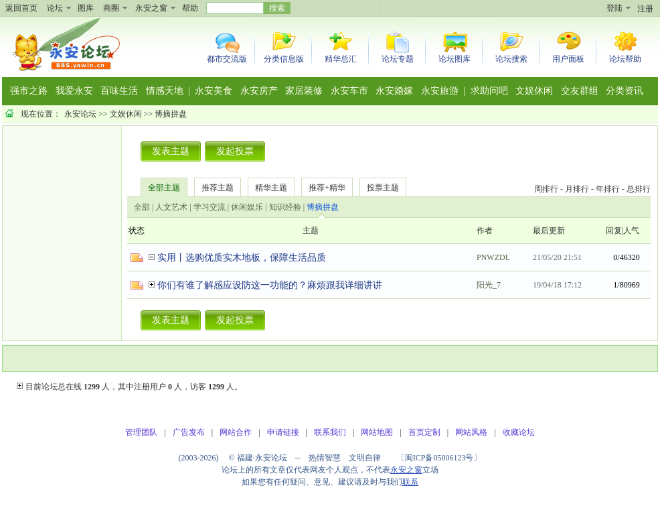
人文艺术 (171, 207)
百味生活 (119, 91)
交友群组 (579, 91)
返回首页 (21, 8)
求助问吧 (489, 91)
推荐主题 (217, 187)
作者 (485, 230)
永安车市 (349, 91)
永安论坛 (80, 114)
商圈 (111, 8)
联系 (410, 482)
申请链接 (283, 432)
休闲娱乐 (247, 207)
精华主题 (271, 187)
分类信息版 (284, 59)
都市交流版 (227, 59)
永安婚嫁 (394, 91)
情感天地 (164, 91)
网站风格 (471, 432)
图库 (86, 8)
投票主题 (383, 187)
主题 (311, 230)
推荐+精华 (327, 187)
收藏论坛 (519, 432)
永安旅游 (440, 91)
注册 (645, 8)
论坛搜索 (511, 59)
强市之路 (29, 91)
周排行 (546, 189)
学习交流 (209, 207)
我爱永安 (74, 91)
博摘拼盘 (171, 114)
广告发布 (189, 432)
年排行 (608, 189)
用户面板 (568, 59)
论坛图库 (454, 59)
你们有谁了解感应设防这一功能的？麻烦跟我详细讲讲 (269, 285)
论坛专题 (398, 59)
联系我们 (330, 432)
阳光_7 (489, 285)
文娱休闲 (534, 91)
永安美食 (213, 91)
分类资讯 (624, 91)
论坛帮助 (625, 59)
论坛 (55, 8)
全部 (142, 207)
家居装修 (304, 91)
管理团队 (141, 432)
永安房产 (259, 91)
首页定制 (424, 432)
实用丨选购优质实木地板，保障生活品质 (241, 258)
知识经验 (285, 207)
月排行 (577, 189)
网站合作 (236, 432)
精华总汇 (341, 59)
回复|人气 (622, 230)
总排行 (639, 189)
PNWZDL (493, 257)
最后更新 (549, 230)
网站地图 (377, 432)
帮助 (190, 8)
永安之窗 (151, 8)
